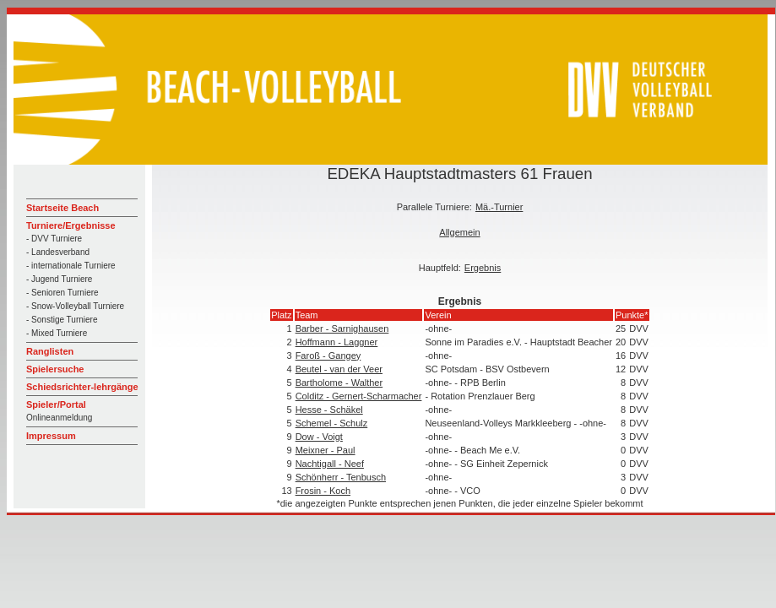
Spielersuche (55, 369)
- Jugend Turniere (59, 279)
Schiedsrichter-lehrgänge (82, 387)
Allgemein (459, 232)
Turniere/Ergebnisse (71, 225)
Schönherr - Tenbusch (341, 477)
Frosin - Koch (323, 491)
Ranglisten (49, 351)
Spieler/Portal (56, 404)
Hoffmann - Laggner (337, 342)
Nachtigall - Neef (330, 464)
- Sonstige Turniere (62, 319)
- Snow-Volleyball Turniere (75, 306)
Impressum (51, 436)
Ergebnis (482, 268)
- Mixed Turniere (56, 333)
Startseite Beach (62, 208)
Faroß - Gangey (328, 355)
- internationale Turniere (71, 265)
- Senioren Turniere (62, 292)
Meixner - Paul (325, 450)
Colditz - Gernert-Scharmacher (359, 396)
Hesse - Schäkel (329, 409)
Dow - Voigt (319, 437)
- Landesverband (58, 252)
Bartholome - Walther (339, 382)
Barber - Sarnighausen (342, 328)
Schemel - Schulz (332, 423)
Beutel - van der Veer (339, 369)
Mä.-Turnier (499, 207)
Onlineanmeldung (59, 417)
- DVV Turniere (54, 238)
